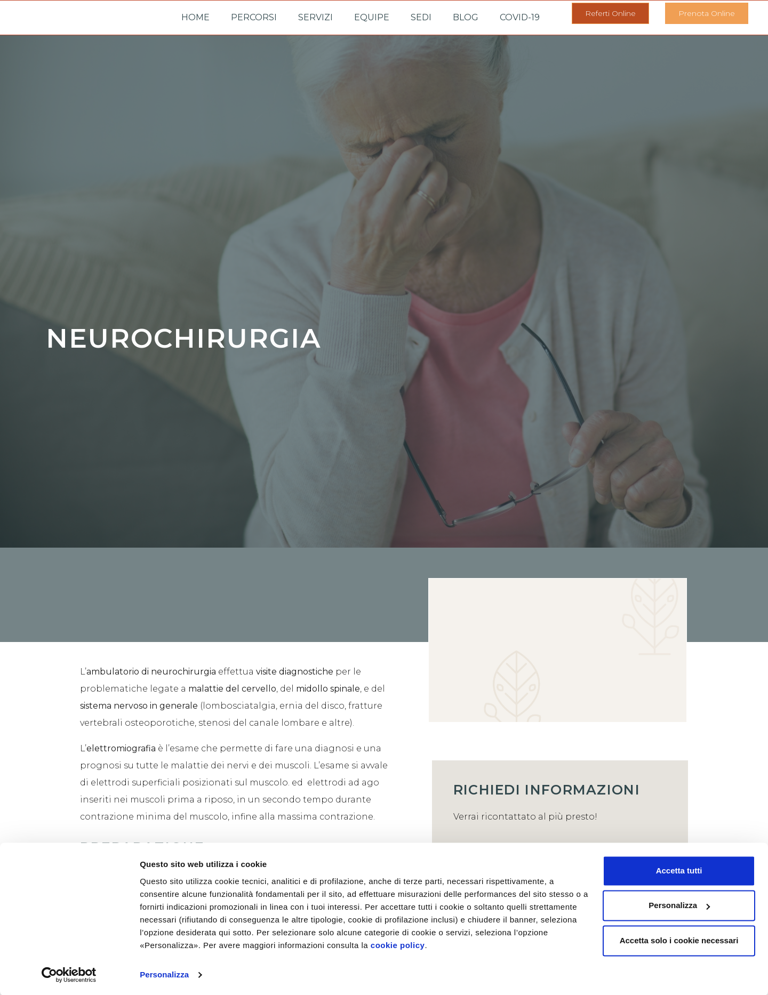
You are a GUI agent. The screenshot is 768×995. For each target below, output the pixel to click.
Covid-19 (520, 17)
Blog (465, 17)
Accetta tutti (679, 869)
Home (195, 17)
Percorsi (254, 17)
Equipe (371, 17)
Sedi (421, 17)
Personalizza (164, 973)
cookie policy (398, 944)
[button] (610, 13)
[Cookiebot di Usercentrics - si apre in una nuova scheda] (69, 974)
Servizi (315, 17)
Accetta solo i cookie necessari (679, 939)
